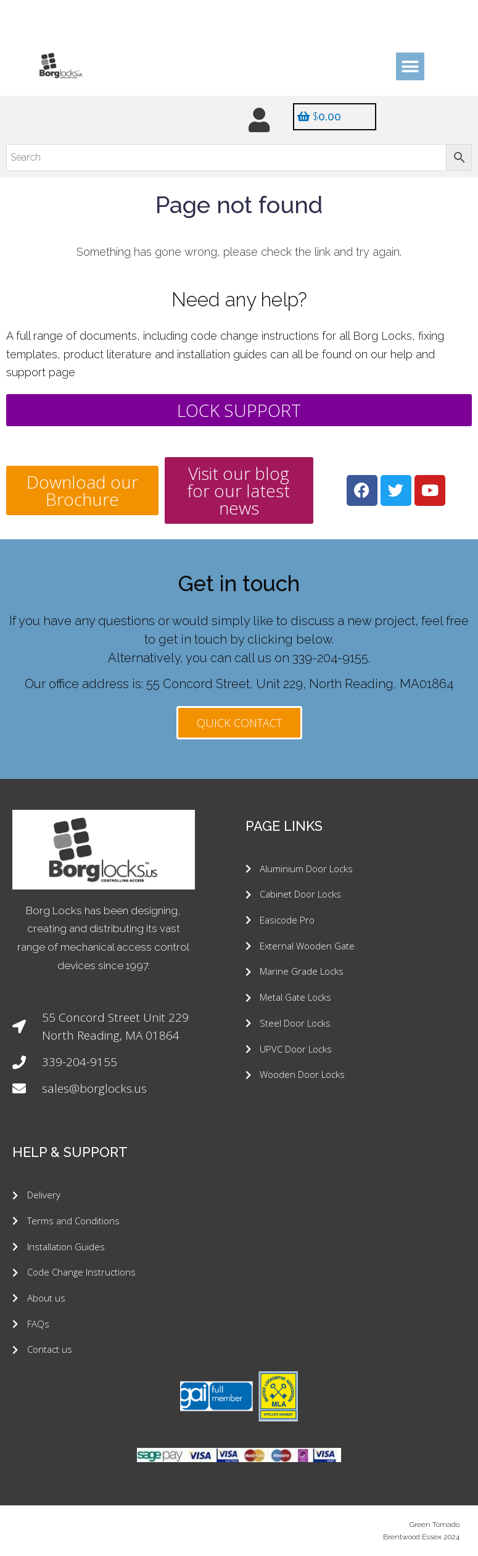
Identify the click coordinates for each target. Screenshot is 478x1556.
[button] (410, 66)
